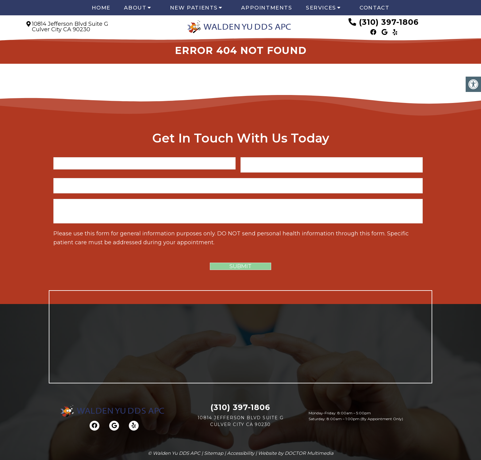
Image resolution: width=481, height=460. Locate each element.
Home (101, 8)
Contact (374, 8)
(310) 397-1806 (389, 22)
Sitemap (213, 453)
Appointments (266, 8)
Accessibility (240, 453)
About (135, 8)
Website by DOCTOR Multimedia (295, 453)
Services (321, 8)
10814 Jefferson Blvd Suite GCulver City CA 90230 (70, 26)
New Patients (194, 8)
